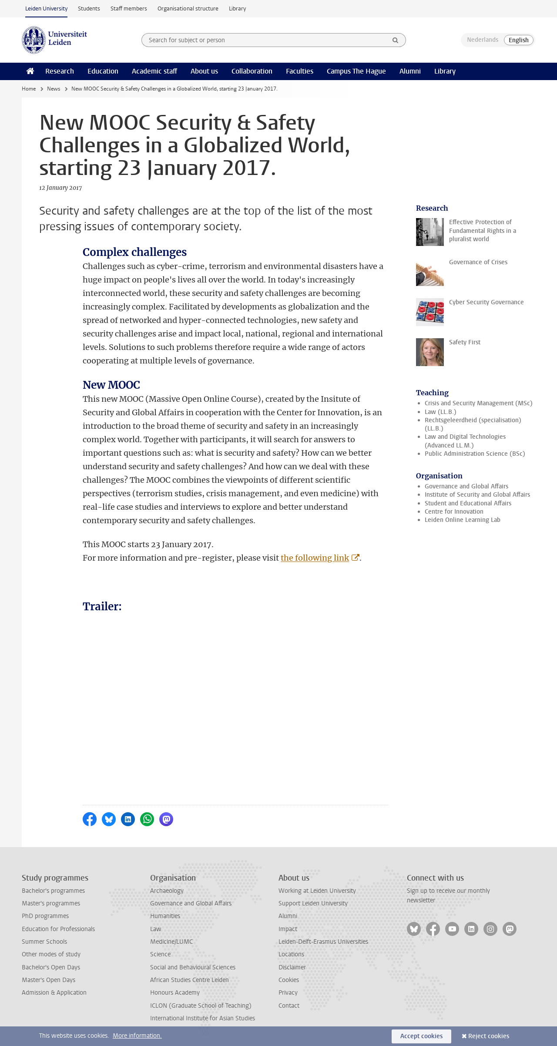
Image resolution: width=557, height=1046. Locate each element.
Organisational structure (188, 8)
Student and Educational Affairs (468, 503)
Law (155, 929)
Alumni (410, 71)
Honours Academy (175, 993)
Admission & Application (54, 993)
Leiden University (46, 8)
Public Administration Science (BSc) (475, 454)
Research (59, 71)
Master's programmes (51, 903)
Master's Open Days (48, 980)
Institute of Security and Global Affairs (477, 495)
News (53, 88)
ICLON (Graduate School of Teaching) (201, 1006)
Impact (287, 929)
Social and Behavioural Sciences (192, 967)
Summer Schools (44, 942)
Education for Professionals (58, 929)
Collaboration (252, 71)
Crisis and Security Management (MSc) (479, 403)
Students (89, 8)
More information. (137, 1036)
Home (29, 88)
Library (237, 8)
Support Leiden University (313, 903)
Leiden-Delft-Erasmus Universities (323, 942)
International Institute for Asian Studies (202, 1018)
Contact (288, 1006)
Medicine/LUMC (171, 942)
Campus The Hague (356, 71)
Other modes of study (51, 954)
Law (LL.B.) (440, 412)
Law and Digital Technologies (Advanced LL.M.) (465, 441)
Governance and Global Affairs (466, 486)
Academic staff (154, 71)
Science (160, 954)
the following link (315, 558)
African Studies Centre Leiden (189, 980)
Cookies (288, 980)
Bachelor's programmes (53, 891)
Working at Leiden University (317, 891)
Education (102, 71)
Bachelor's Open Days (51, 967)
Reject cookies (488, 1036)
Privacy (288, 993)
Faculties (299, 71)
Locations (291, 954)
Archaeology (167, 891)
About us (204, 71)
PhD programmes (45, 916)
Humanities (165, 916)
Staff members (129, 8)
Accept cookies (421, 1036)
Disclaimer (292, 967)
